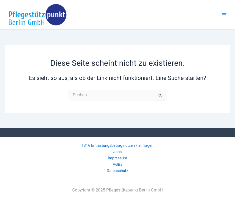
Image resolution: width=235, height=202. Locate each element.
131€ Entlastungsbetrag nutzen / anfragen (118, 145)
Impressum (117, 158)
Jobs (117, 151)
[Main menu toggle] (224, 14)
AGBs (117, 164)
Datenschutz (117, 170)
